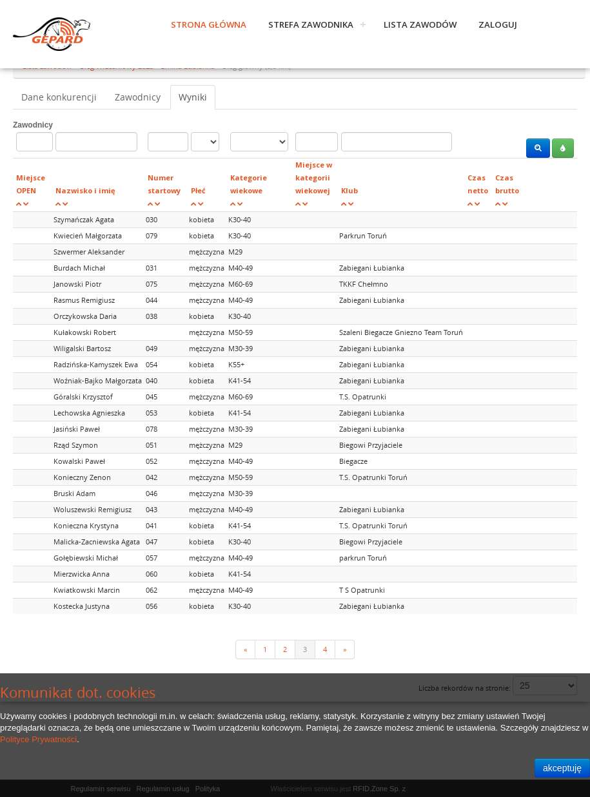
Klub (349, 190)
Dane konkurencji (59, 97)
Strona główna (208, 24)
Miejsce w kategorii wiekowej (313, 177)
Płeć (198, 190)
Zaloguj (497, 24)
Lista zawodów (420, 24)
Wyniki (193, 97)
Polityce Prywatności (38, 739)
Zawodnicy (138, 97)
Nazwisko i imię (85, 190)
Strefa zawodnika (310, 24)
